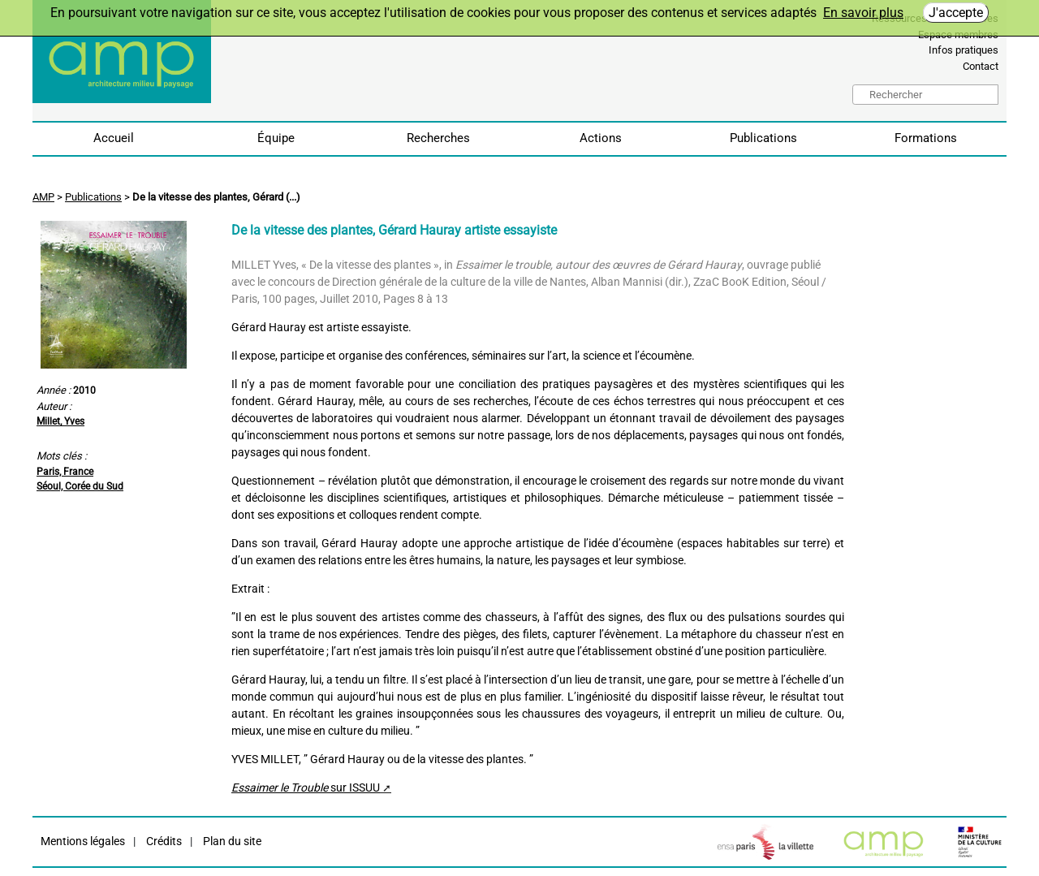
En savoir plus (863, 12)
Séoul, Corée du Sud (80, 486)
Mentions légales (83, 841)
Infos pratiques (963, 50)
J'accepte (956, 12)
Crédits (163, 841)
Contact (980, 66)
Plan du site (230, 841)
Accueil (113, 138)
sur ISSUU (305, 787)
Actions (601, 138)
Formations (926, 138)
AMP (43, 197)
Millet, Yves (60, 421)
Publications (763, 138)
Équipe (276, 138)
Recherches (438, 138)
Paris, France (65, 471)
